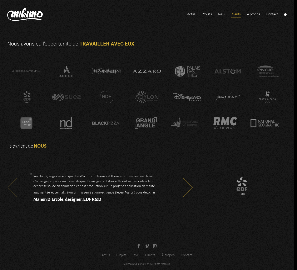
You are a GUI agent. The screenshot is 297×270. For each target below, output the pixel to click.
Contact (272, 14)
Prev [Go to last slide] (12, 187)
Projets (207, 14)
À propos (253, 14)
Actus (191, 14)
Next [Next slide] (188, 187)
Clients (236, 14)
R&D (221, 14)
